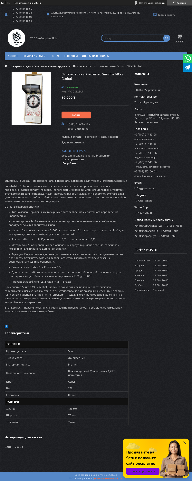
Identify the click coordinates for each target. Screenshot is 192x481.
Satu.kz (113, 474)
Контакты (71, 56)
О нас (56, 56)
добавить (160, 2)
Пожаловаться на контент (109, 478)
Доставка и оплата (95, 56)
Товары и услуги (33, 56)
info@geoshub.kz (145, 188)
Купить (76, 114)
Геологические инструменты (52, 66)
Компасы (79, 66)
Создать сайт (21, 2)
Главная (12, 56)
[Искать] (166, 38)
